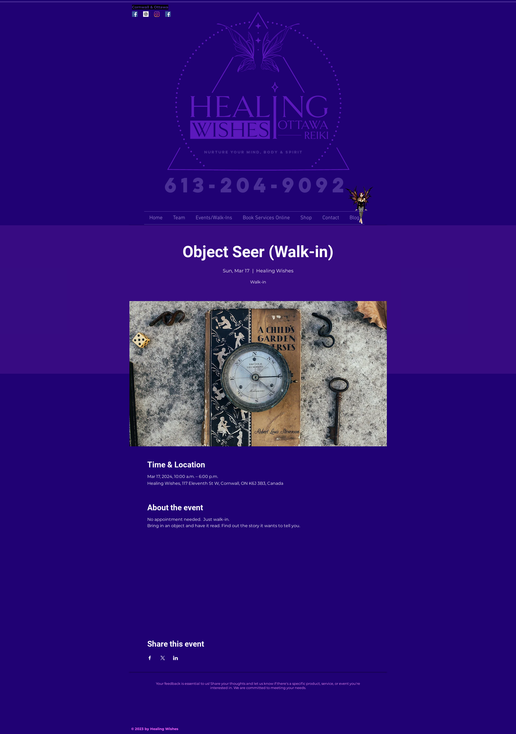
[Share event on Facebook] (149, 658)
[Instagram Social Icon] (146, 14)
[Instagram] (157, 14)
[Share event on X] (162, 658)
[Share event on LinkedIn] (175, 658)
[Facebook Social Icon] (135, 14)
